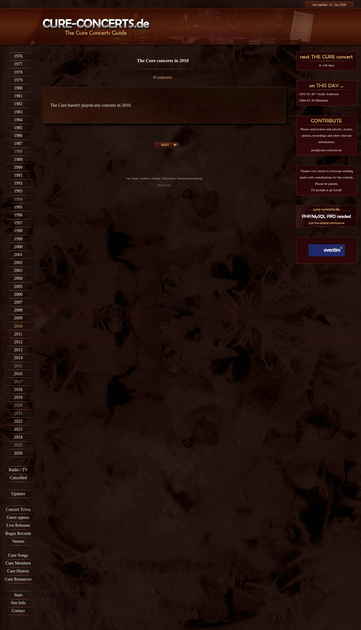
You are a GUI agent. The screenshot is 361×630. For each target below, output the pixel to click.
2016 (18, 374)
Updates (18, 494)
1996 (18, 215)
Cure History (18, 571)
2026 (18, 453)
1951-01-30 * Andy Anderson (319, 94)
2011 (18, 334)
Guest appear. (18, 517)
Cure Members (18, 563)
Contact (18, 610)
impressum (168, 178)
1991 (18, 175)
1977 (18, 64)
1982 (18, 104)
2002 (18, 262)
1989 (18, 159)
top (128, 178)
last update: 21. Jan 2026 (329, 4)
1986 (18, 135)
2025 (18, 445)
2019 (18, 397)
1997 (18, 223)
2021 (18, 413)
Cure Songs (18, 555)
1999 (18, 239)
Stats (18, 595)
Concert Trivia (18, 509)
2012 (18, 342)
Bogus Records (18, 533)
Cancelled (18, 477)
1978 (18, 72)
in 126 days (326, 65)
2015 (18, 366)
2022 (18, 421)
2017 (18, 381)
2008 (18, 310)
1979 (18, 80)
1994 (18, 199)
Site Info (18, 603)
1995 (18, 207)
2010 (18, 326)
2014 (18, 357)
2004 (18, 278)
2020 (18, 405)
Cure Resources (18, 579)
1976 (18, 56)
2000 (18, 247)
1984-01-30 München (313, 100)
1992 (18, 183)
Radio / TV (18, 470)
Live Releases (18, 525)
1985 (18, 127)
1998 (18, 230)
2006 (18, 294)
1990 (18, 167)
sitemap (156, 178)
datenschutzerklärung (189, 178)
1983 (18, 112)
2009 (18, 318)
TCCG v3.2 (164, 185)
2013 (18, 350)
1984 (18, 120)
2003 (18, 270)
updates (145, 178)
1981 (18, 96)
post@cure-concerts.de (326, 150)
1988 (18, 151)
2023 (18, 429)
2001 (18, 254)
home (135, 178)
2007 (18, 302)
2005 (18, 286)
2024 (18, 437)
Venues (18, 541)
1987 (18, 143)
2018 (18, 389)
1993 (18, 191)
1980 (18, 88)
